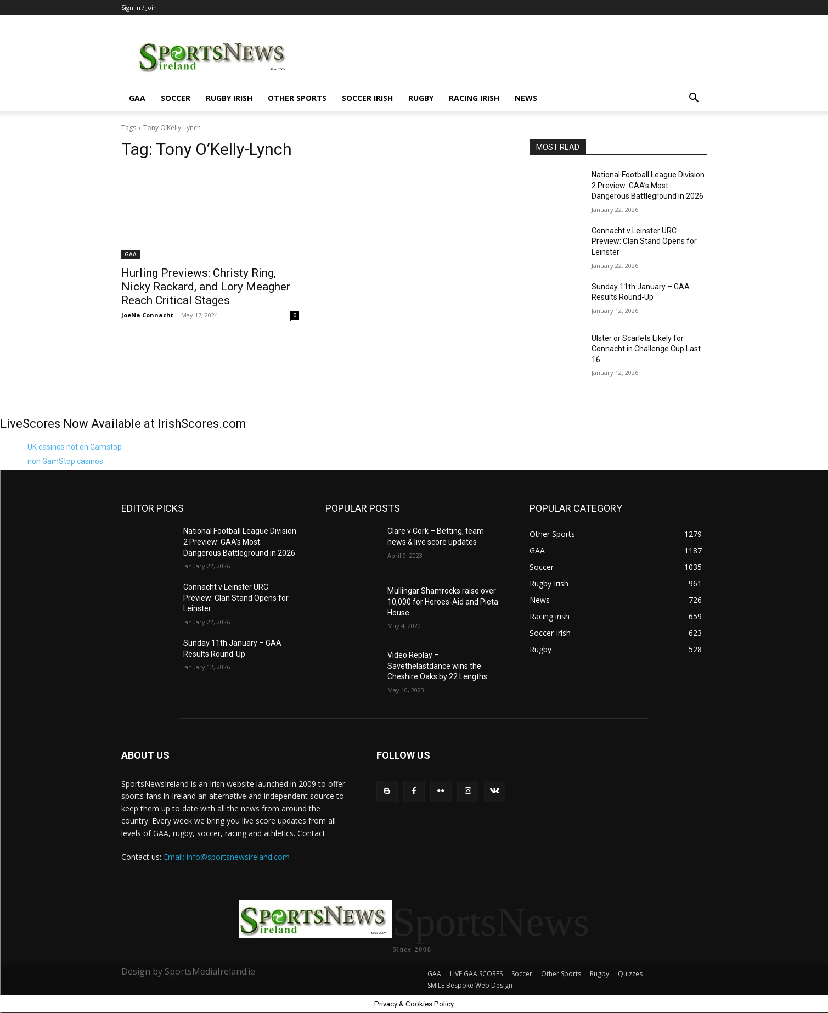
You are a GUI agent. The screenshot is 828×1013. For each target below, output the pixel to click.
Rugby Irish (229, 98)
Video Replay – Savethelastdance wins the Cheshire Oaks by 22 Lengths (437, 666)
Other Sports (297, 98)
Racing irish (474, 98)
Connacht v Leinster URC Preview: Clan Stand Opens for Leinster (644, 241)
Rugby (420, 98)
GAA (137, 98)
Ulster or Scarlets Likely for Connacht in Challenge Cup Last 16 (646, 349)
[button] (694, 99)
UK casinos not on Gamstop (74, 447)
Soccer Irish (367, 98)
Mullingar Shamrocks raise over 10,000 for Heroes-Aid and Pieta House (442, 601)
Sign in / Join (139, 7)
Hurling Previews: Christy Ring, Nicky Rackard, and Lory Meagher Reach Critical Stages (205, 286)
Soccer (175, 98)
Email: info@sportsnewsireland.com (227, 857)
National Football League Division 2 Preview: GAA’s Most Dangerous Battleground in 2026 (648, 185)
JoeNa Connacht (147, 315)
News (526, 98)
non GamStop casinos (65, 461)
